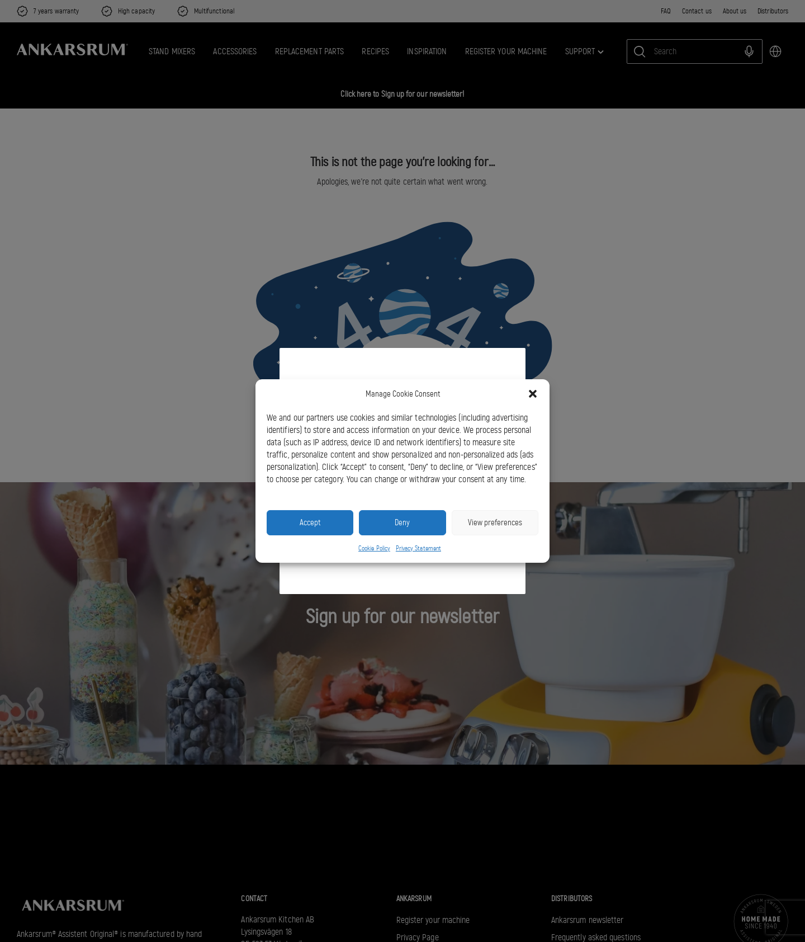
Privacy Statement (418, 548)
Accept (310, 522)
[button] (532, 393)
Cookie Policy (374, 548)
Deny (402, 522)
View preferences (495, 522)
